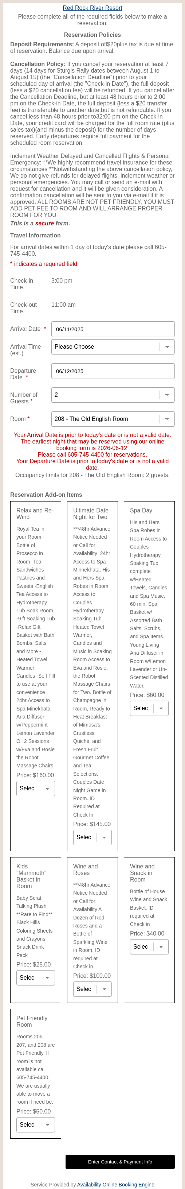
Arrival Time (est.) (25, 350)
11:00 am (63, 305)
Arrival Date (28, 329)
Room (19, 419)
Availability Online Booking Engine (115, 1185)
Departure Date (23, 374)
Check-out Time (23, 308)
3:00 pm (61, 281)
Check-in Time (21, 284)
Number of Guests (24, 398)
